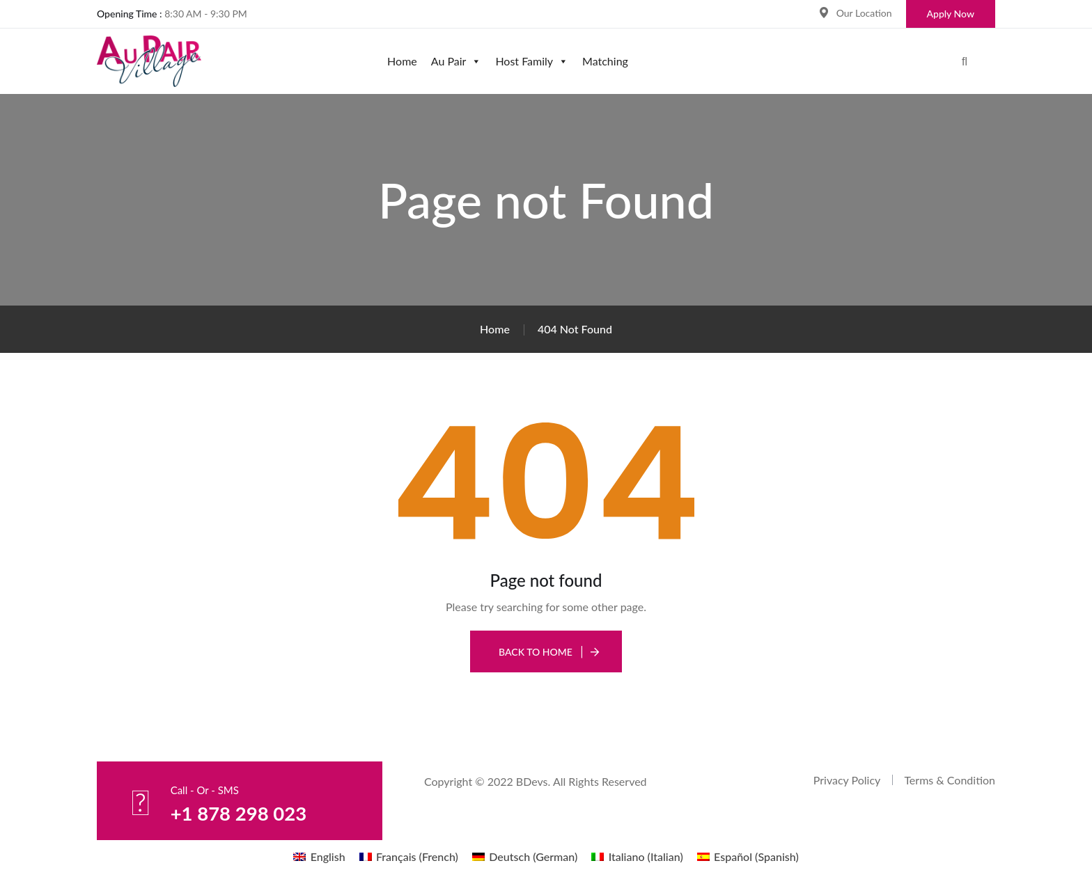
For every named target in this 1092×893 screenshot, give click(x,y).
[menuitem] (319, 856)
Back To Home (535, 652)
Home (402, 61)
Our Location (864, 13)
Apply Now (950, 13)
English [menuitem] (328, 856)
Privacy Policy (847, 780)
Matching (605, 61)
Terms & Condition (949, 780)
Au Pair (456, 61)
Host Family (531, 61)
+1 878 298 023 (245, 812)
